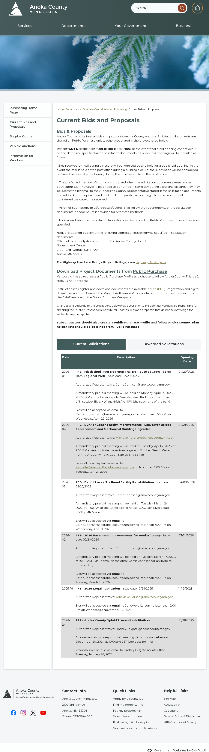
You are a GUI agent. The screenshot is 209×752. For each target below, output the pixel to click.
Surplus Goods (21, 130)
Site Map (170, 692)
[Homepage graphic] (197, 8)
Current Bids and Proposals (23, 118)
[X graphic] (33, 706)
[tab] (91, 337)
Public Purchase (150, 265)
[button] (182, 8)
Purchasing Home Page (23, 104)
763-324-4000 (82, 710)
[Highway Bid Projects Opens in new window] (151, 256)
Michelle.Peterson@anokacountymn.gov (145, 431)
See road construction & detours (135, 722)
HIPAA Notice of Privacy (180, 716)
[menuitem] (25, 26)
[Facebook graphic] (13, 706)
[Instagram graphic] (23, 706)
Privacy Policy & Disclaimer (182, 710)
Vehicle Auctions (23, 140)
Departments (73, 103)
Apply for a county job (128, 692)
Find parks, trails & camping (132, 716)
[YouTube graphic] (43, 706)
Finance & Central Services (97, 103)
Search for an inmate (127, 710)
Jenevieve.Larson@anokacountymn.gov (144, 590)
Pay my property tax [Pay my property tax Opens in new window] (127, 704)
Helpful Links (176, 684)
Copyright (171, 704)
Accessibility (172, 698)
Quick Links (124, 684)
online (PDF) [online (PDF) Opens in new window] (156, 282)
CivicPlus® (198, 744)
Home (60, 103)
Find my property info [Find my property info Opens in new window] (128, 698)
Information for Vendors (22, 152)
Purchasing (120, 103)
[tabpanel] (129, 500)
